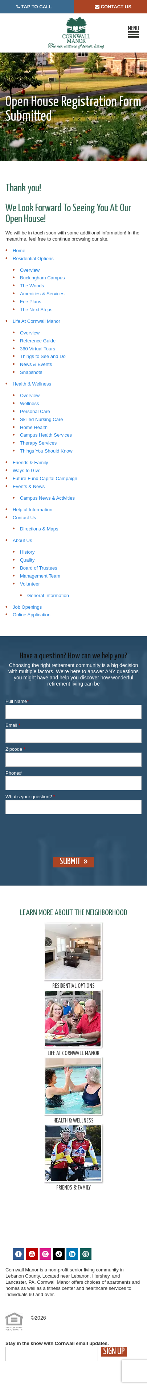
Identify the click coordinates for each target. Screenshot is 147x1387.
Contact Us (24, 517)
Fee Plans (30, 301)
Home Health (34, 427)
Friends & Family (30, 462)
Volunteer (30, 584)
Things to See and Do (43, 356)
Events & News (29, 486)
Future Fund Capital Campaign (45, 478)
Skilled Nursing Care (41, 419)
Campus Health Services (46, 435)
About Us (22, 540)
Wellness (29, 403)
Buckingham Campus (42, 277)
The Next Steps (36, 309)
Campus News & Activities (47, 498)
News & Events (36, 364)
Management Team (40, 576)
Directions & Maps (39, 529)
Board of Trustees (38, 568)
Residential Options (33, 258)
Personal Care (35, 411)
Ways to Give (27, 470)
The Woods (32, 285)
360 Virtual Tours (37, 348)
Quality (27, 560)
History (27, 552)
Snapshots (31, 372)
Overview (30, 270)
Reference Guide (38, 340)
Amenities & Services (42, 293)
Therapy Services (38, 443)
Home (19, 250)
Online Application (31, 614)
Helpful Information (32, 509)
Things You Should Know (46, 451)
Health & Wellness (32, 384)
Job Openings (27, 607)
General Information (48, 595)
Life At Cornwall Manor (36, 321)
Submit (70, 861)
